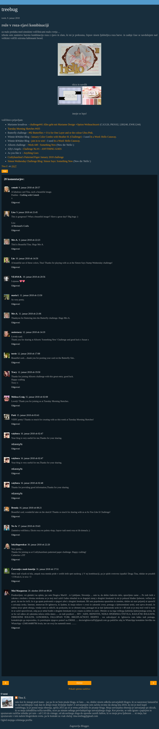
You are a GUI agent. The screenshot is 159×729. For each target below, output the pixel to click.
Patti (13, 415)
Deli (4, 171)
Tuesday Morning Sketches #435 (24, 128)
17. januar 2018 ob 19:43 (29, 526)
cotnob (14, 187)
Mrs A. (14, 240)
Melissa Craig (18, 397)
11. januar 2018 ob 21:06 (30, 313)
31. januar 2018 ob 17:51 (47, 569)
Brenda (14, 507)
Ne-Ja (14, 526)
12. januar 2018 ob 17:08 (29, 353)
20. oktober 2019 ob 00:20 (40, 591)
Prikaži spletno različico (79, 689)
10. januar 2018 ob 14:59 (27, 258)
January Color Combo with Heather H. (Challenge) (56, 136)
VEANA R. (16, 277)
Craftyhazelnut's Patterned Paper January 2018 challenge (36, 157)
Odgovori (15, 202)
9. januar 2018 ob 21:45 (27, 212)
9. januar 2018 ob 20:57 (29, 187)
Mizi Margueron (19, 591)
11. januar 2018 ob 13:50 (31, 295)
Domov (79, 683)
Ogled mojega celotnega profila (16, 720)
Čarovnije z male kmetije (23, 569)
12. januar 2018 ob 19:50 (29, 372)
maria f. (15, 295)
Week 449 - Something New (42, 145)
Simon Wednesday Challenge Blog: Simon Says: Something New (40, 161)
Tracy (14, 372)
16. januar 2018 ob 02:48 (32, 483)
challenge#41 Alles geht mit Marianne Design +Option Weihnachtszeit (64, 124)
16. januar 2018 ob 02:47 (32, 433)
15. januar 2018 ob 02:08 (36, 397)
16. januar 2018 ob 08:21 (30, 507)
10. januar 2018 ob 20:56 (34, 277)
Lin (13, 258)
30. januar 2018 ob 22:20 (38, 544)
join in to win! (38, 140)
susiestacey (16, 332)
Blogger (85, 726)
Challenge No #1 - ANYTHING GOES (42, 149)
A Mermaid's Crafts (20, 226)
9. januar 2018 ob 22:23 (29, 240)
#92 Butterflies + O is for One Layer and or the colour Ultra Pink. (61, 132)
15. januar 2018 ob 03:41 (28, 415)
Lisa (13, 212)
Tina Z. (22, 697)
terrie (14, 353)
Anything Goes (31, 153)
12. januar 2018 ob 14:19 (34, 332)
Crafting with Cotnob (29, 195)
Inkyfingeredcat (19, 544)
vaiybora (15, 433)
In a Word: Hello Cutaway (103, 136)
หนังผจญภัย (16, 444)
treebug (10, 9)
